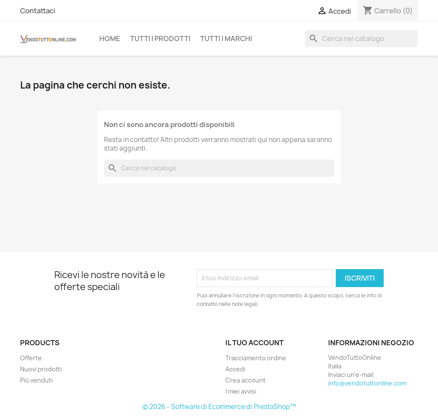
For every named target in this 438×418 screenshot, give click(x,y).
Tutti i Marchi (226, 38)
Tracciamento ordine (255, 358)
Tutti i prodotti (160, 38)
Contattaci (37, 10)
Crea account (245, 380)
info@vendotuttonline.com (367, 383)
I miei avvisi (240, 391)
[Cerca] (361, 38)
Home (109, 38)
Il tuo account (254, 342)
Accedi (235, 369)
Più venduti (36, 380)
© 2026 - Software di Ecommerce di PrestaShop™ (219, 406)
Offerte (31, 358)
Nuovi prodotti (41, 369)
